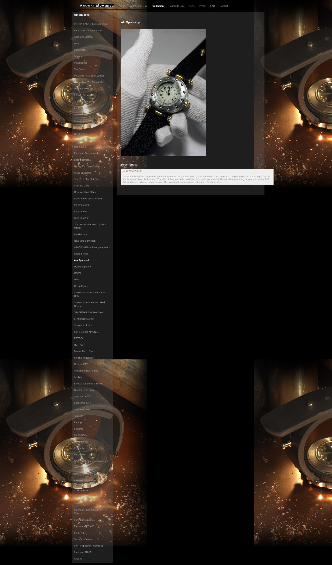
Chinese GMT (81, 364)
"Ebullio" (78, 416)
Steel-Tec (79, 533)
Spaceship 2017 (82, 403)
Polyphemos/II (81, 205)
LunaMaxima (80, 234)
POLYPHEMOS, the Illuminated (90, 24)
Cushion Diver (81, 490)
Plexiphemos (80, 62)
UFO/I (77, 279)
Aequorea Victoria (83, 37)
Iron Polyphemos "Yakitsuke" (89, 545)
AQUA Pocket (81, 114)
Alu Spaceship (82, 260)
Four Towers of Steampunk (88, 30)
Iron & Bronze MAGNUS (86, 332)
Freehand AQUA (82, 552)
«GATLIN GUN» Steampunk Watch (92, 247)
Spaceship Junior (83, 325)
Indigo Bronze (81, 253)
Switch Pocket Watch (85, 121)
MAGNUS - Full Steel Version (89, 75)
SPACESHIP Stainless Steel (88, 312)
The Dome (79, 69)
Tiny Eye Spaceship (84, 101)
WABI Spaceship (82, 172)
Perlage (78, 422)
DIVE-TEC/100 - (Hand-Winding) (91, 461)
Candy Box (80, 50)
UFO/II (77, 273)
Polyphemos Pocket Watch (88, 198)
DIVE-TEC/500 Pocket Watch (89, 474)
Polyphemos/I (81, 211)
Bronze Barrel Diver (84, 351)
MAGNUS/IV (80, 435)
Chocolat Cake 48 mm (85, 192)
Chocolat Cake (81, 185)
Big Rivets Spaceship (85, 108)
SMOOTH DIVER (83, 497)
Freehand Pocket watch (86, 153)
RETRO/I (79, 338)
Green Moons (81, 286)
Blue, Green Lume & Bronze (88, 383)
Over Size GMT (82, 409)
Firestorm (79, 127)
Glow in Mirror (81, 218)
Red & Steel (80, 147)
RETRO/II (79, 345)
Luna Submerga (82, 160)
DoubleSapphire (82, 266)
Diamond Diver (82, 88)
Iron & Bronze (81, 441)
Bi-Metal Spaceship (84, 319)
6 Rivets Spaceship (84, 95)
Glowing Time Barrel (84, 390)
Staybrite (78, 428)
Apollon (78, 377)
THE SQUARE (81, 396)
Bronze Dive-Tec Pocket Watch (90, 82)
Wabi (76, 43)
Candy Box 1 (80, 503)
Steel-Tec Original (83, 539)
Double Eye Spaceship (86, 166)
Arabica (78, 558)
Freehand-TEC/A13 (84, 526)
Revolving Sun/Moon (85, 240)
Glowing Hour (81, 140)
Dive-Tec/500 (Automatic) (87, 467)
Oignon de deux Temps (86, 370)
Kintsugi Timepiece (84, 357)
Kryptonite (79, 448)
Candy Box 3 (80, 134)
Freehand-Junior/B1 (84, 520)
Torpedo (78, 56)
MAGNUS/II (80, 454)
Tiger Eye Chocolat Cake (87, 179)
